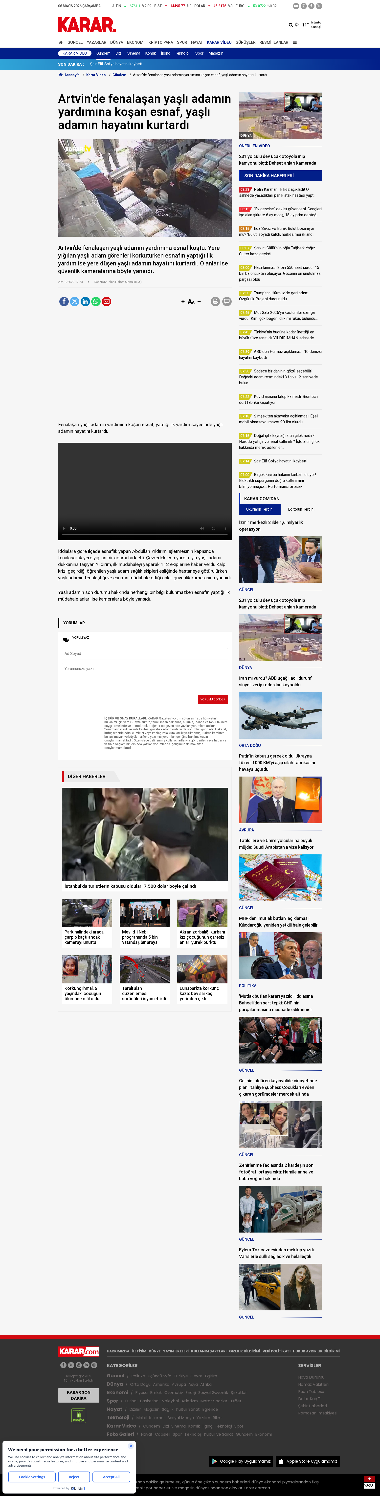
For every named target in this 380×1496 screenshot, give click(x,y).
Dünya (116, 42)
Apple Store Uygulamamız (312, 1461)
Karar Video (219, 42)
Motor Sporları (214, 1401)
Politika (138, 1376)
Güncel (75, 42)
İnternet (157, 1418)
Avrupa (179, 1384)
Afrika (206, 1384)
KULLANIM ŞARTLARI (208, 1351)
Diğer (236, 1401)
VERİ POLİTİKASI (277, 1351)
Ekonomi (136, 42)
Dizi (118, 53)
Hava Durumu (311, 1377)
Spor (182, 42)
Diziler (135, 1409)
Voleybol (170, 1401)
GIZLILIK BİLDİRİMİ (244, 1351)
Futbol (131, 1401)
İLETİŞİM (139, 1351)
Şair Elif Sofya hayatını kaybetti (116, 64)
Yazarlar (96, 42)
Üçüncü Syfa (159, 1376)
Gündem (103, 53)
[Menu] (294, 42)
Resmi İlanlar (274, 42)
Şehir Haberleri (312, 1406)
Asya (193, 1384)
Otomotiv (173, 1392)
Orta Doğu (140, 1384)
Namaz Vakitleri (313, 1384)
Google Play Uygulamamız (245, 1461)
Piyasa (141, 1392)
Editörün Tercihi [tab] (301, 509)
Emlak (156, 1392)
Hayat (197, 42)
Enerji (190, 1392)
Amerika (161, 1384)
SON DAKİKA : (71, 64)
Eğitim (211, 1376)
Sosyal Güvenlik (213, 1392)
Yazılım (203, 1418)
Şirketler (239, 1392)
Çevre (196, 1376)
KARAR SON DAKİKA (78, 1395)
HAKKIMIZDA (118, 1351)
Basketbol (149, 1401)
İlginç (165, 53)
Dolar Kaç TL (310, 1399)
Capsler (162, 1434)
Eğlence (210, 1409)
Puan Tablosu (311, 1391)
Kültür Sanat (188, 1409)
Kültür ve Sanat (218, 1434)
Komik (150, 53)
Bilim (217, 1418)
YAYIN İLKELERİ (176, 1351)
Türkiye (181, 1376)
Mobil (141, 1418)
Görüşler (246, 42)
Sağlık (168, 1409)
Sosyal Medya (181, 1418)
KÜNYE (155, 1351)
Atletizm (189, 1401)
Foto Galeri (120, 1434)
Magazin (215, 53)
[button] (183, 302)
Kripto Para (161, 42)
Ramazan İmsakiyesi (317, 1413)
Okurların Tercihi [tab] (259, 509)
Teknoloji (182, 53)
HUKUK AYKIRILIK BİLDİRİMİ (316, 1351)
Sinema (133, 53)
